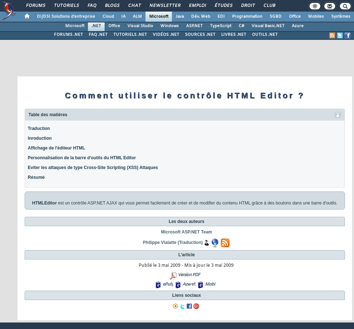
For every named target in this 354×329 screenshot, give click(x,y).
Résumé (36, 177)
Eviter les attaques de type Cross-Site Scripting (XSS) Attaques (93, 167)
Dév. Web (200, 16)
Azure (298, 26)
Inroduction (40, 138)
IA (123, 16)
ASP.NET (194, 26)
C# (241, 26)
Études (223, 6)
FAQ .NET (98, 34)
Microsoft (158, 16)
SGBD (276, 16)
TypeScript (220, 26)
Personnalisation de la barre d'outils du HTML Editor (82, 157)
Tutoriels (66, 6)
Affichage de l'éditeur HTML (56, 148)
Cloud (108, 16)
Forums (35, 6)
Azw (186, 284)
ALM (137, 16)
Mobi (210, 284)
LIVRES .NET (233, 34)
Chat (134, 6)
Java (180, 16)
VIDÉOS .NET (166, 34)
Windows (169, 26)
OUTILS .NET (265, 34)
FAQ (92, 6)
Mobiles (316, 16)
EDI (221, 16)
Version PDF (189, 275)
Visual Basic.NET (268, 26)
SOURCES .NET (200, 34)
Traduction (39, 128)
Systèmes (340, 16)
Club (268, 6)
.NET (96, 26)
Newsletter (164, 6)
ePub (167, 284)
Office (295, 16)
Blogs (112, 6)
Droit (247, 6)
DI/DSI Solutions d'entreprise (66, 16)
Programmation (247, 16)
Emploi (197, 6)
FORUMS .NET (68, 34)
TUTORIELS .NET (130, 34)
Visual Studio (140, 26)
